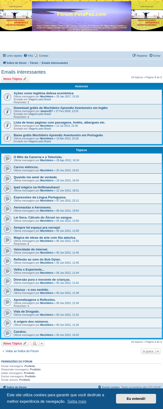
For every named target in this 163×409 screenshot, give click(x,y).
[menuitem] (28, 56)
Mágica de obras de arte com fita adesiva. (45, 237)
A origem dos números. (31, 321)
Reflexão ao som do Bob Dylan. (37, 259)
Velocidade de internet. (31, 249)
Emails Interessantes (23, 72)
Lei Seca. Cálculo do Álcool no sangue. (43, 217)
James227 (46, 111)
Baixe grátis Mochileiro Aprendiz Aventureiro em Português (58, 135)
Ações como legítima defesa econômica (44, 93)
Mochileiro (46, 96)
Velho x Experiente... (29, 269)
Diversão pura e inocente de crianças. (42, 279)
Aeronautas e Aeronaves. (33, 207)
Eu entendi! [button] (136, 399)
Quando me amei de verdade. (36, 177)
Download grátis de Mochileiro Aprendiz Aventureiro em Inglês (61, 108)
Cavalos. (20, 331)
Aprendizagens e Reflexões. (35, 300)
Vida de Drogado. (27, 311)
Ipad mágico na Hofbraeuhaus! (37, 187)
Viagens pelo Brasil (39, 99)
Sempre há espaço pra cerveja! (37, 227)
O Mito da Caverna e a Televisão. (38, 157)
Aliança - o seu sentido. (31, 289)
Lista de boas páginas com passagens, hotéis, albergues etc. (59, 122)
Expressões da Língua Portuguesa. (40, 197)
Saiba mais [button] (76, 401)
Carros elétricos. (26, 167)
